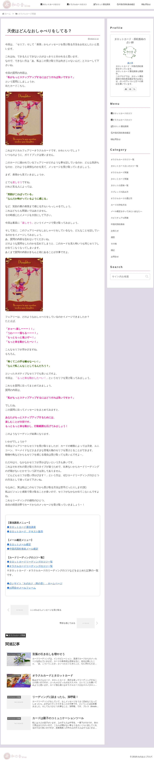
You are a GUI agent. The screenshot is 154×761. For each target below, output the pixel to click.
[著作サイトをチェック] (126, 89)
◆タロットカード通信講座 (21, 527)
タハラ (130, 63)
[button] (147, 276)
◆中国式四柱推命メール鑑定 (22, 549)
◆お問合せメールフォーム (21, 588)
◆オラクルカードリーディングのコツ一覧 (30, 566)
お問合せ (116, 139)
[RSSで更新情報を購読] (134, 89)
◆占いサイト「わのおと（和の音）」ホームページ (34, 583)
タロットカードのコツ (121, 113)
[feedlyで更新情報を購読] (130, 89)
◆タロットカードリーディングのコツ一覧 (30, 561)
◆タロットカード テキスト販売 (25, 531)
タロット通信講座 (120, 126)
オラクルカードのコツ (121, 120)
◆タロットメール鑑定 (19, 544)
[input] (130, 276)
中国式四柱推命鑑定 (120, 133)
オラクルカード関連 (15, 635)
